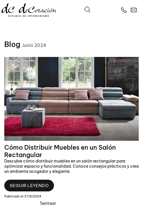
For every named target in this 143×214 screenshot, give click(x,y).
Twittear (48, 203)
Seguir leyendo (29, 185)
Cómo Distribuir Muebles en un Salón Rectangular (60, 151)
